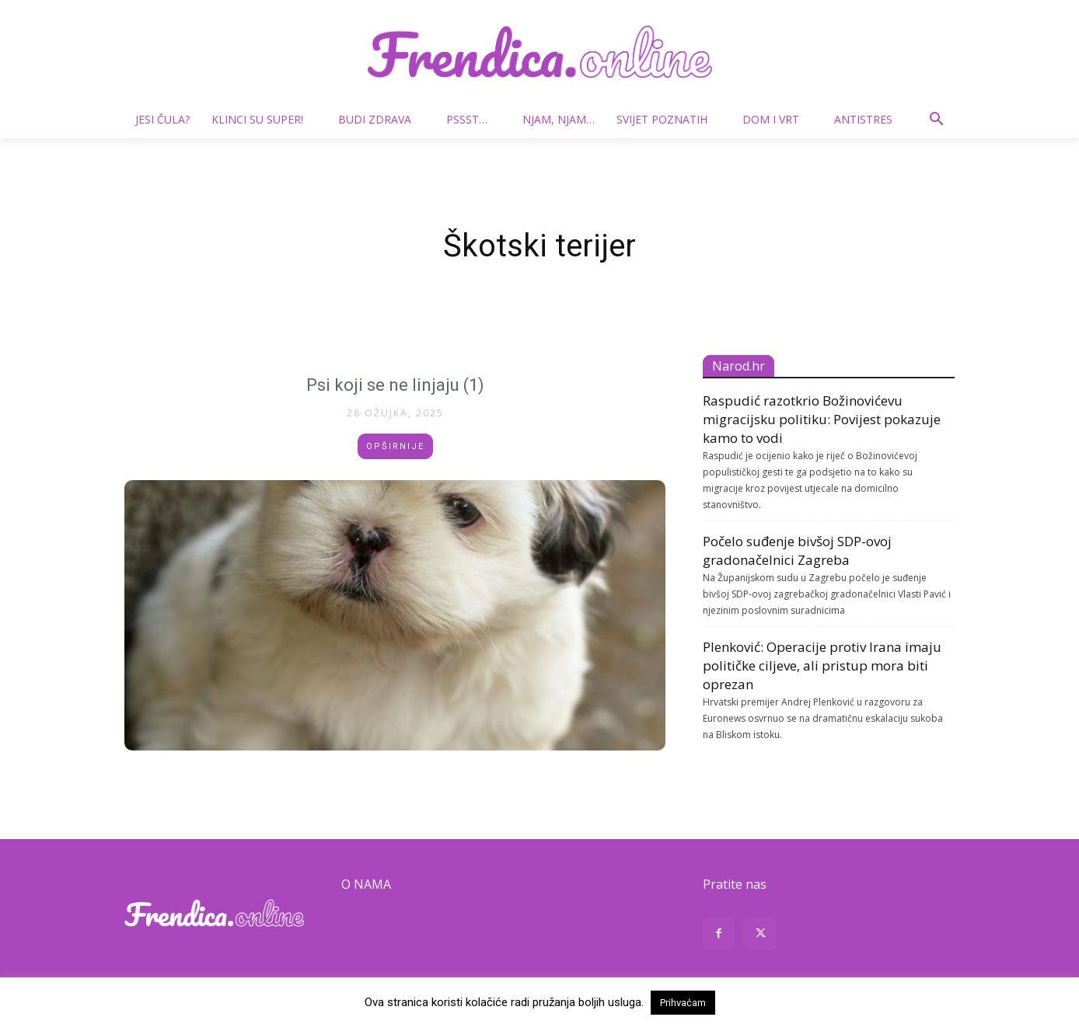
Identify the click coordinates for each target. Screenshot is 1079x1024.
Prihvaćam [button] (683, 1002)
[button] (936, 120)
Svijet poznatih (668, 119)
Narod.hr (738, 365)
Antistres (863, 119)
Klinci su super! (263, 119)
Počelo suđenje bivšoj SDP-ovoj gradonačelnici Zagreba (797, 550)
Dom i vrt (777, 119)
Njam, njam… (558, 119)
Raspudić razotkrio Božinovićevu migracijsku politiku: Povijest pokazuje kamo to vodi (822, 419)
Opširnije (395, 446)
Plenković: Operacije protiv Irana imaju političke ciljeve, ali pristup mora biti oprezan (822, 665)
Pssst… (473, 119)
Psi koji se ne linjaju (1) (395, 384)
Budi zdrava (381, 119)
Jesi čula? (162, 119)
